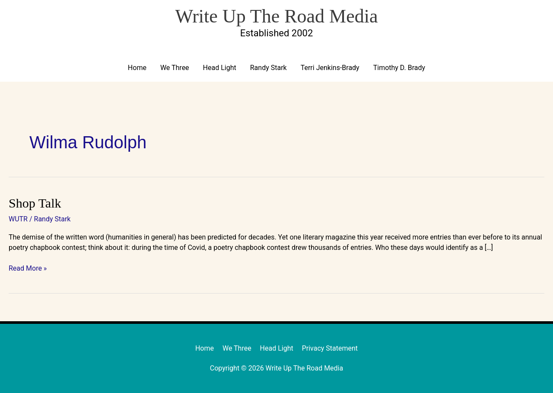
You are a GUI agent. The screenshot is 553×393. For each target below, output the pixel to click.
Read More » (28, 267)
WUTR (18, 219)
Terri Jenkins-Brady (330, 68)
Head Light (219, 68)
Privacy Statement (330, 348)
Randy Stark (268, 68)
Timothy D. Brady (399, 68)
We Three (174, 68)
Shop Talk (35, 203)
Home (137, 68)
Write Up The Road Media (276, 16)
